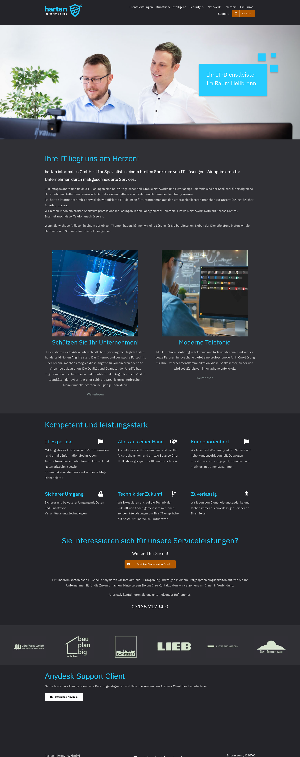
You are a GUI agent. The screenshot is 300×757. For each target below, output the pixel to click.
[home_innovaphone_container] (205, 252)
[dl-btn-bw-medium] (64, 694)
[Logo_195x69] (63, 5)
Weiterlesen (95, 394)
